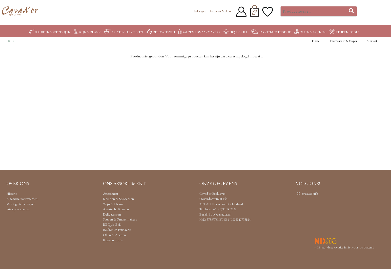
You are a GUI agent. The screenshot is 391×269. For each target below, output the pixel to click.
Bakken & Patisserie (271, 32)
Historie (11, 193)
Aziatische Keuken (123, 32)
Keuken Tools (344, 32)
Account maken (220, 11)
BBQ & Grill (236, 32)
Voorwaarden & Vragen (343, 41)
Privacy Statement (18, 209)
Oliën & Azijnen (310, 32)
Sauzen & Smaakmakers (199, 32)
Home (315, 41)
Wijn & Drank (87, 32)
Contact (372, 41)
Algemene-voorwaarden (22, 198)
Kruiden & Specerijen (49, 32)
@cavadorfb (307, 193)
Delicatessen (160, 32)
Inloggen (200, 11)
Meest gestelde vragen (20, 204)
